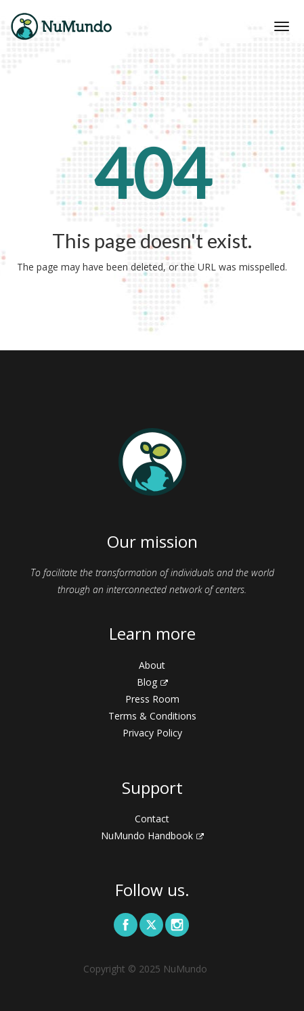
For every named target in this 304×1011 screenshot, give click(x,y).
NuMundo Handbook (152, 835)
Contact (152, 818)
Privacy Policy (152, 732)
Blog (152, 682)
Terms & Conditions (152, 715)
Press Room (152, 698)
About (152, 665)
